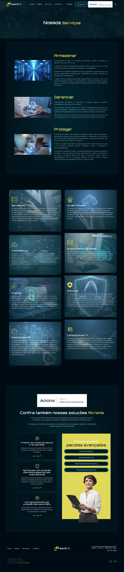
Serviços (49, 4)
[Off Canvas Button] (114, 4)
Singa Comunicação (23, 567)
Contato (70, 4)
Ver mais (37, 458)
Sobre (40, 4)
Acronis (60, 4)
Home (32, 4)
